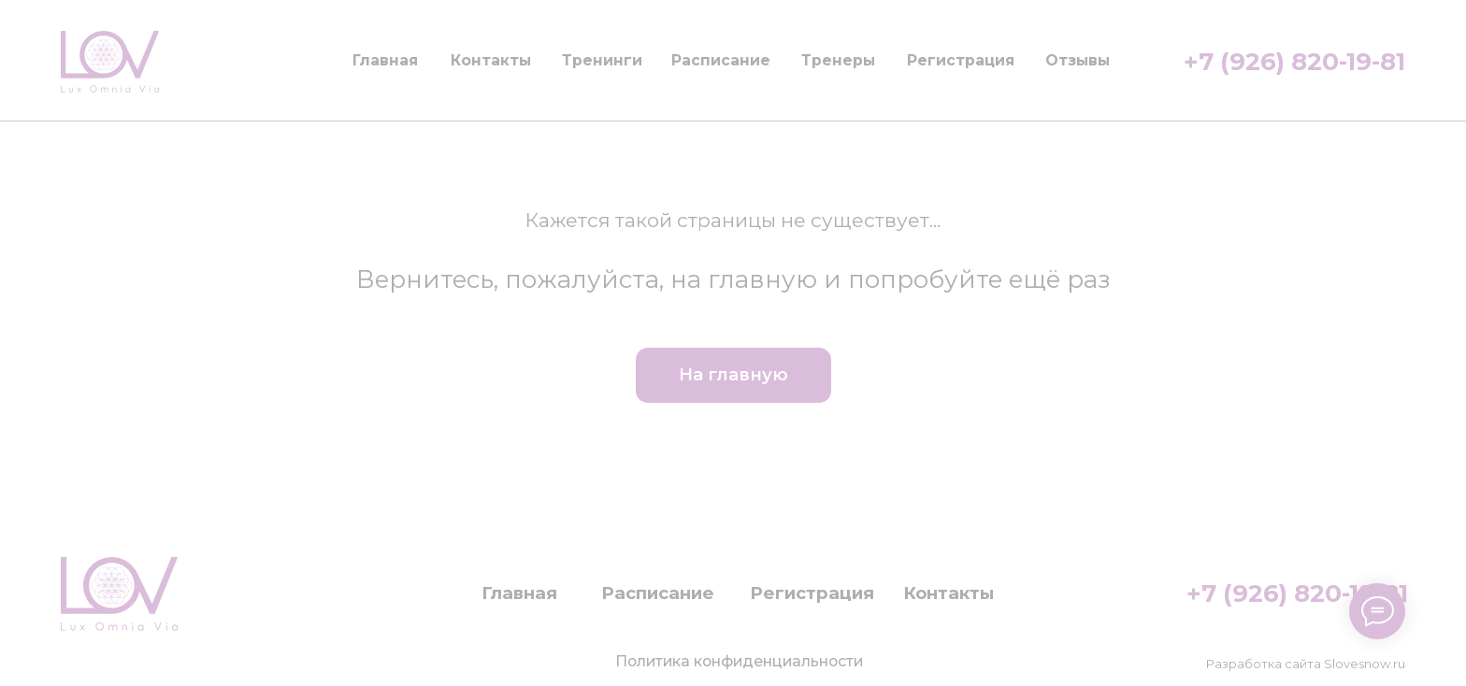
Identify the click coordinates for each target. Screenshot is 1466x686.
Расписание (720, 60)
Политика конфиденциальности (739, 661)
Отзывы (1077, 60)
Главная (385, 60)
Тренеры (838, 60)
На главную (733, 374)
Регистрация (960, 60)
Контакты (491, 60)
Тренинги (602, 60)
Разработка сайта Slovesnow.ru (1305, 663)
